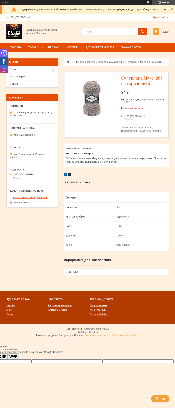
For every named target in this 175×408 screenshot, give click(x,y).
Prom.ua (104, 329)
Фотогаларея (18, 76)
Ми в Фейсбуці (98, 309)
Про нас (53, 47)
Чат (160, 398)
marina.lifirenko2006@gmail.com (30, 197)
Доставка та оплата (100, 47)
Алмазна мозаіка (57, 309)
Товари (33, 47)
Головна (16, 47)
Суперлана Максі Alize (111, 62)
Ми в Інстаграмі (98, 305)
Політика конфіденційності (125, 335)
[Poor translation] (13, 356)
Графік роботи (131, 47)
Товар (13, 69)
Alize (9, 309)
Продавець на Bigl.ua (87, 332)
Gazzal (10, 314)
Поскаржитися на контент (97, 335)
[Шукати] (142, 31)
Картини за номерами (60, 305)
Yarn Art (10, 305)
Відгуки (14, 83)
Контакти (72, 47)
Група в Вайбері (99, 314)
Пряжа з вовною (85, 62)
